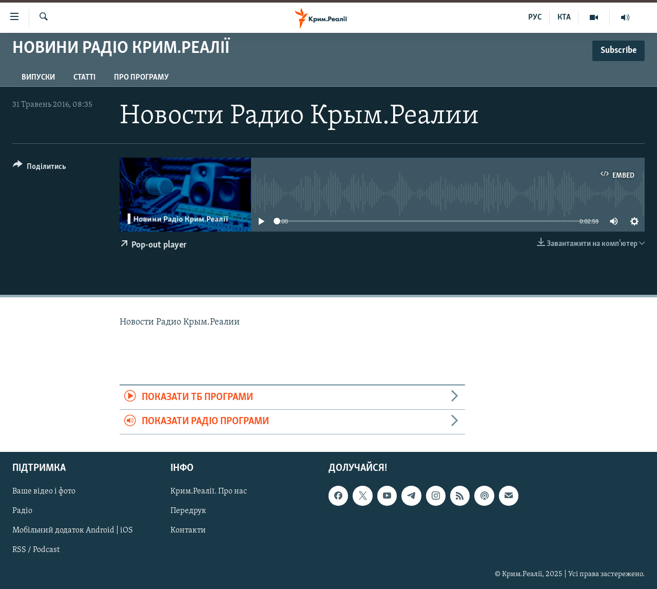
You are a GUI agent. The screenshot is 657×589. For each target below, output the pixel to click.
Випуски (38, 77)
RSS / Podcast (36, 550)
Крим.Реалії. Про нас (208, 491)
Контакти (188, 530)
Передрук (188, 511)
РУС (535, 17)
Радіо (22, 511)
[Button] (39, 168)
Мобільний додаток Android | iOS (72, 530)
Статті (84, 77)
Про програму (141, 77)
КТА (564, 17)
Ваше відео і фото (43, 491)
